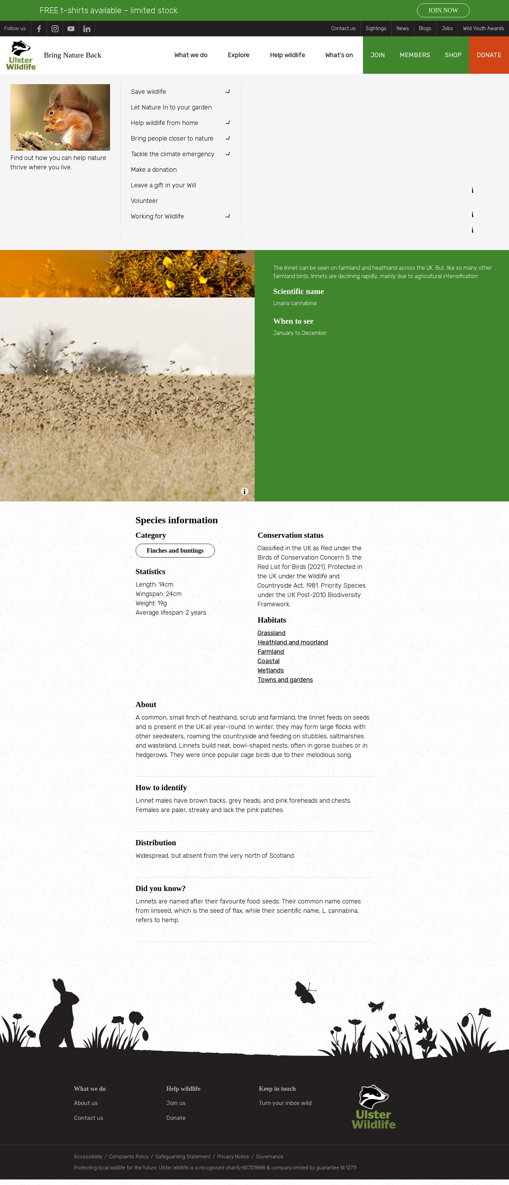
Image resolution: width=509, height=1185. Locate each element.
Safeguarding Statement (182, 1162)
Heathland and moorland (292, 648)
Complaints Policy (128, 1162)
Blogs (425, 29)
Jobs (447, 29)
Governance (269, 1162)
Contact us (343, 29)
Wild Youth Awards (483, 29)
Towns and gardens (285, 685)
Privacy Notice (233, 1162)
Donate (175, 1123)
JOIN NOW (443, 10)
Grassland (271, 638)
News (403, 29)
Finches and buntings (175, 556)
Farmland (270, 657)
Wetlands (270, 676)
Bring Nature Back (78, 57)
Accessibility (88, 1162)
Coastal (268, 666)
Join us (175, 1108)
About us (86, 1108)
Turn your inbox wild (285, 1108)
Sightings (376, 29)
